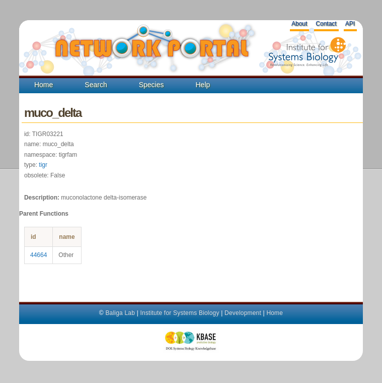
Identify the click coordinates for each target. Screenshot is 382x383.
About (299, 23)
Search (96, 85)
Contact (326, 23)
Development (242, 312)
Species (151, 85)
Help (202, 85)
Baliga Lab (120, 312)
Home (43, 85)
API (350, 23)
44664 (38, 255)
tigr (43, 164)
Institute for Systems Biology (179, 312)
